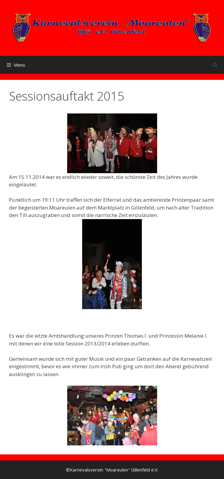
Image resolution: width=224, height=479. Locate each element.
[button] (112, 143)
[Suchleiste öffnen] (215, 65)
